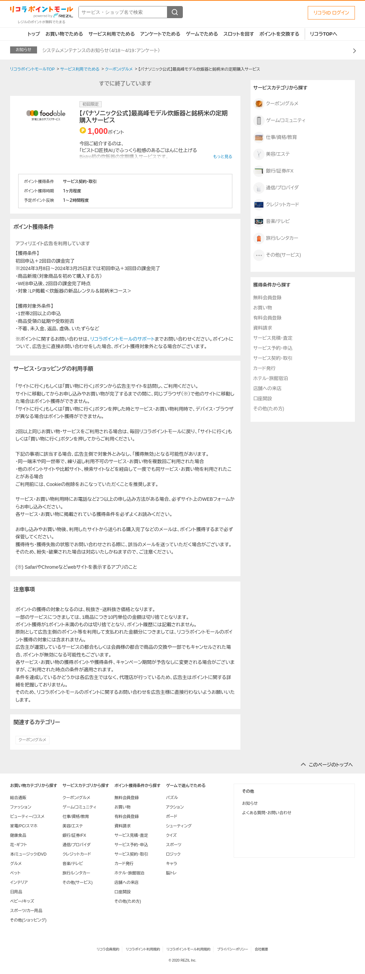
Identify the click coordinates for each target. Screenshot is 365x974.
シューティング (179, 826)
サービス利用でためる (112, 34)
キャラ (171, 863)
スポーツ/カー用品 (26, 910)
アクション (175, 807)
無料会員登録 (267, 297)
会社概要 (261, 949)
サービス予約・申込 (272, 348)
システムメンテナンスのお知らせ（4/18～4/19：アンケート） (101, 50)
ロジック (173, 854)
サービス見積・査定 (272, 338)
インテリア (19, 882)
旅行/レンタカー (275, 238)
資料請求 (262, 328)
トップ (34, 34)
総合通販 (18, 797)
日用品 (16, 892)
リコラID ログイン (331, 12)
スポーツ (173, 844)
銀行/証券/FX (273, 171)
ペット (15, 873)
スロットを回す (238, 34)
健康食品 (18, 835)
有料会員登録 (267, 317)
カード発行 (264, 368)
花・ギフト (18, 844)
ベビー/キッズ (22, 901)
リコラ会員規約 (108, 949)
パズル (172, 797)
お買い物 (262, 307)
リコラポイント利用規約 (143, 949)
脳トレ (171, 873)
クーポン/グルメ (32, 740)
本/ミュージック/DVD (28, 854)
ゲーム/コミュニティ (279, 120)
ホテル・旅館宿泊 (270, 378)
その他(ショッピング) (28, 920)
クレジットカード (276, 205)
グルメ (16, 863)
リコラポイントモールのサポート (122, 339)
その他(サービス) (277, 255)
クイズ (171, 835)
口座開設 (262, 398)
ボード (171, 816)
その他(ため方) (268, 408)
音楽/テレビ (271, 221)
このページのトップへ (331, 764)
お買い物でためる (64, 34)
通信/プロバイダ (276, 188)
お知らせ (250, 803)
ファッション (20, 807)
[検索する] (174, 12)
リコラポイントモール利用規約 (188, 949)
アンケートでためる (160, 34)
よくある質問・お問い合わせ (266, 813)
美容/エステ (271, 154)
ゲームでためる (202, 34)
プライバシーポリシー (232, 949)
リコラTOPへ (323, 34)
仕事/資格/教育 (275, 137)
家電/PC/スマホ (23, 826)
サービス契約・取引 (272, 358)
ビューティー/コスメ (27, 816)
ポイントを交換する (279, 34)
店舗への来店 (267, 388)
